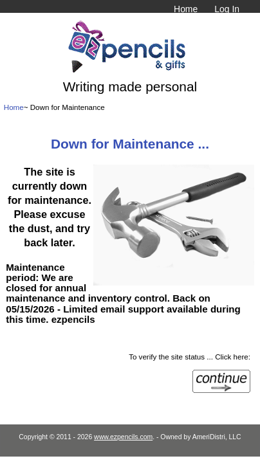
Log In (226, 9)
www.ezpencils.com (123, 436)
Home (186, 9)
